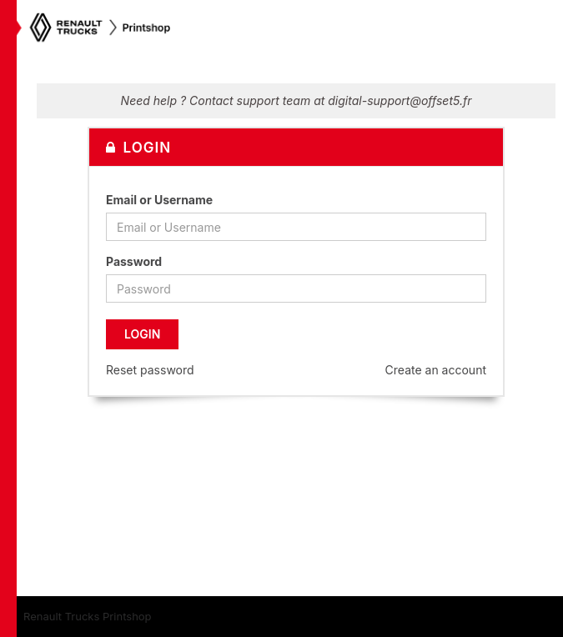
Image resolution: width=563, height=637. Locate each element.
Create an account (435, 370)
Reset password (150, 370)
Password (134, 261)
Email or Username (159, 200)
